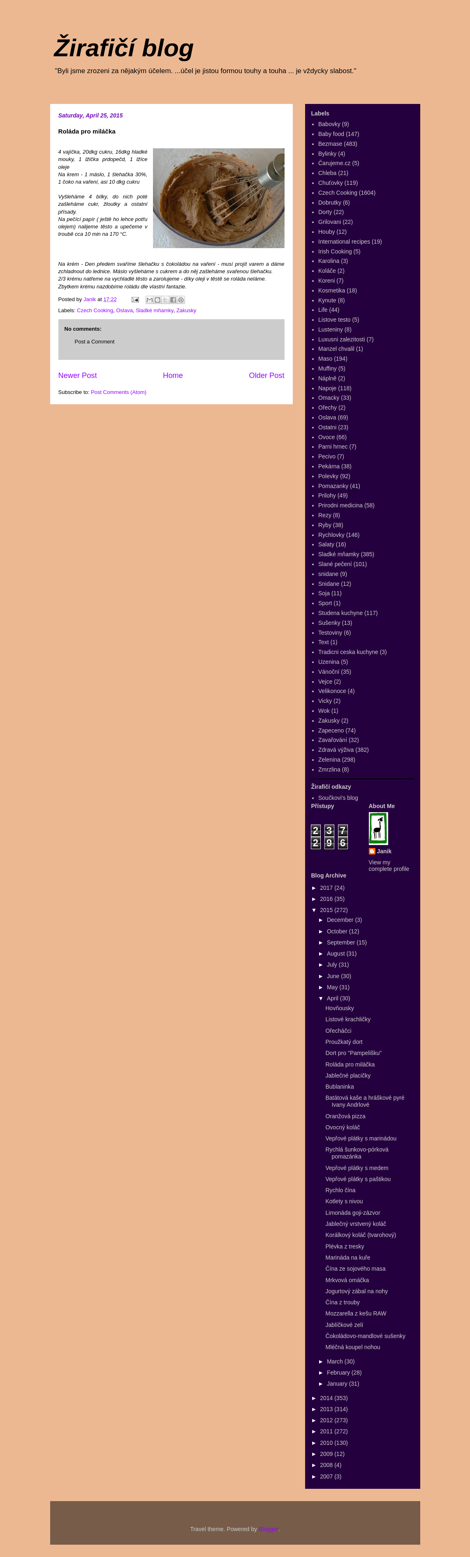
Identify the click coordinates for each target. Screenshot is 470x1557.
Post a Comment (95, 342)
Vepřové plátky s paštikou (358, 1179)
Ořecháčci (338, 1030)
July (333, 964)
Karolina (328, 261)
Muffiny (327, 368)
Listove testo (334, 319)
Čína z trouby (342, 1302)
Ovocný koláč (342, 1127)
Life (323, 309)
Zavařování (332, 740)
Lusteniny (330, 329)
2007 (327, 1476)
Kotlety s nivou (344, 1201)
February (339, 1372)
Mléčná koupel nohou (352, 1347)
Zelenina (329, 759)
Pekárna (329, 466)
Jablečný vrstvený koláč (355, 1224)
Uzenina (328, 662)
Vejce (325, 681)
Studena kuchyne (340, 613)
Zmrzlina (329, 769)
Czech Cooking (95, 310)
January (338, 1383)
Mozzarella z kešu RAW (355, 1313)
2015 (327, 910)
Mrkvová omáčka (347, 1280)
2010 (327, 1443)
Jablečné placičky (347, 1075)
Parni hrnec (333, 446)
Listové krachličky (347, 1019)
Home (173, 375)
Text (323, 642)
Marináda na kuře (347, 1257)
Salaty (326, 544)
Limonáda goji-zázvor (352, 1212)
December (341, 920)
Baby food (331, 134)
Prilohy (327, 495)
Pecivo (327, 456)
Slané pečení (335, 564)
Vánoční (328, 671)
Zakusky (186, 310)
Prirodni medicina (340, 505)
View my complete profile (389, 865)
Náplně (327, 378)
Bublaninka (339, 1086)
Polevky (328, 476)
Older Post (267, 375)
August (336, 953)
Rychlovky (331, 535)
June (334, 976)
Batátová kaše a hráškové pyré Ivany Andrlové (364, 1101)
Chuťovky (330, 183)
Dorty (325, 212)
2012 (327, 1420)
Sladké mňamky (155, 310)
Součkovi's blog (338, 798)
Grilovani (329, 222)
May (333, 987)
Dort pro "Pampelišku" (353, 1053)
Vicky (325, 701)
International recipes (344, 241)
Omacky (328, 397)
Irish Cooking (335, 251)
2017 (327, 887)
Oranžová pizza (345, 1116)
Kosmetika (331, 290)
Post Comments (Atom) (118, 392)
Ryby (324, 525)
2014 (327, 1398)
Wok (324, 710)
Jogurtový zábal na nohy (356, 1291)
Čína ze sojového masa (355, 1268)
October (338, 931)
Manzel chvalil (336, 348)
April (333, 998)
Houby (326, 231)
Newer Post (77, 375)
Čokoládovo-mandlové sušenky (365, 1336)
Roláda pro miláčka (350, 1064)
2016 (327, 899)
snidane (328, 574)
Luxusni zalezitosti (341, 339)
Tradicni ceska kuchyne (348, 652)
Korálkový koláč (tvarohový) (360, 1235)
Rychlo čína (340, 1190)
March (336, 1361)
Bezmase (330, 143)
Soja (324, 593)
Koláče (327, 270)
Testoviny (330, 632)
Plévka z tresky (344, 1246)
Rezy (324, 515)
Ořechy (327, 407)
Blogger (268, 1529)
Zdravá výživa (336, 749)
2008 (327, 1465)
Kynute (327, 300)
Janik (384, 851)
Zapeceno (331, 730)
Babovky (329, 124)
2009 (327, 1454)
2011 (327, 1431)
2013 (327, 1409)
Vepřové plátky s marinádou (360, 1138)
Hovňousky (339, 1008)
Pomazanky (333, 486)
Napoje (327, 388)
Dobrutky (329, 202)
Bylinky (327, 153)
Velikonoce (332, 691)
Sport (325, 603)
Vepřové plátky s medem (356, 1168)
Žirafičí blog (124, 48)
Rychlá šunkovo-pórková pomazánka (356, 1153)
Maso (325, 358)
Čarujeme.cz (334, 163)
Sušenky (329, 623)
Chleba (327, 173)
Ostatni (327, 427)
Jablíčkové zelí (344, 1325)
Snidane (328, 583)
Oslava (124, 310)
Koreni (326, 280)
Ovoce (326, 437)
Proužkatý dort (343, 1042)
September (342, 942)
